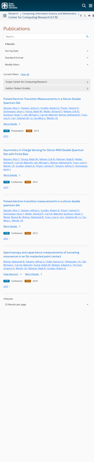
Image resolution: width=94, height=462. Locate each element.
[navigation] (47, 304)
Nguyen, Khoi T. (11, 108)
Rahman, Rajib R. (65, 159)
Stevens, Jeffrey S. (64, 166)
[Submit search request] (87, 36)
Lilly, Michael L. (31, 114)
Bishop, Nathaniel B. (69, 114)
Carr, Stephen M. (20, 118)
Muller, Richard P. (53, 111)
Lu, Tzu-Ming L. (38, 118)
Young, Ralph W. (34, 111)
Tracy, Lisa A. (80, 162)
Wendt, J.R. (52, 118)
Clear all (25, 74)
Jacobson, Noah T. (12, 114)
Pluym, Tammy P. (70, 108)
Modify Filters (16, 64)
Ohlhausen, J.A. (73, 261)
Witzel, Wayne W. (12, 217)
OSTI (6, 136)
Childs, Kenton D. (55, 261)
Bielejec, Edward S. (62, 265)
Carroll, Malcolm (49, 114)
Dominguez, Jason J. (13, 111)
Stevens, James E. (30, 108)
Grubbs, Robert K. (50, 108)
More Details (12, 124)
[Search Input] (47, 36)
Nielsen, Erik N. (71, 111)
